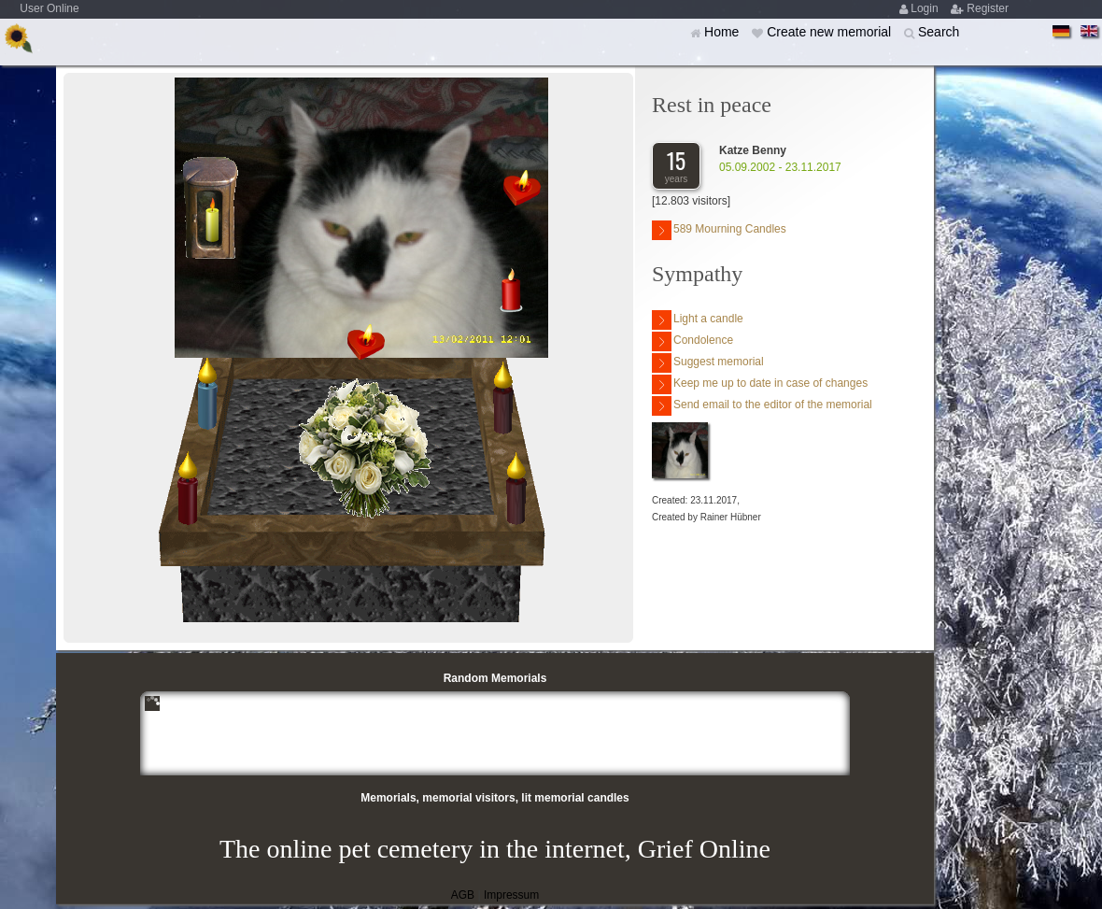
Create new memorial (831, 31)
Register (988, 8)
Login (926, 8)
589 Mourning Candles (719, 230)
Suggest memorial (708, 363)
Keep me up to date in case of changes (760, 384)
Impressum (511, 895)
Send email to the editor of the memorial (762, 406)
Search (938, 31)
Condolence (692, 341)
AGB (462, 895)
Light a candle (697, 320)
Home (723, 31)
